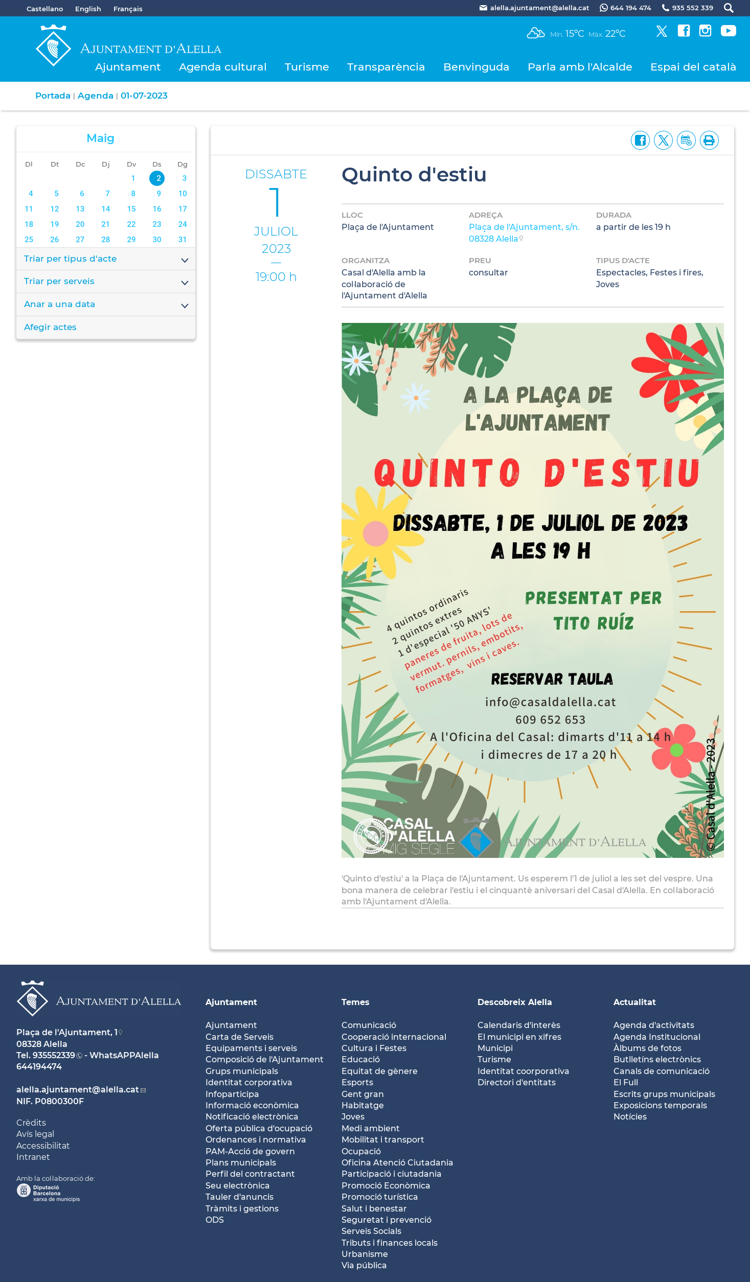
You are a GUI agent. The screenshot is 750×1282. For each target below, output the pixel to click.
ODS (215, 1220)
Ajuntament (128, 66)
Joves (353, 1117)
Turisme (307, 66)
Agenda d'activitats (653, 1025)
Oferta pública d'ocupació (259, 1128)
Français (128, 9)
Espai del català (693, 66)
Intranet (33, 1157)
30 (157, 239)
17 (182, 209)
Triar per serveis (107, 282)
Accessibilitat (43, 1146)
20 (80, 224)
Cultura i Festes (374, 1048)
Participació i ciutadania (392, 1174)
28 (105, 239)
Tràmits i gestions (242, 1209)
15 (131, 209)
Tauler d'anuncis (240, 1197)
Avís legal (35, 1134)
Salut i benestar (374, 1209)
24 (182, 224)
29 (131, 239)
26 (54, 239)
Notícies (630, 1117)
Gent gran (363, 1094)
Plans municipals (241, 1163)
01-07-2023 (144, 95)
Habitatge (363, 1105)
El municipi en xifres (519, 1037)
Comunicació (369, 1025)
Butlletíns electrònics (657, 1059)
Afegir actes (50, 327)
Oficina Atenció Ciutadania (397, 1163)
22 (131, 224)
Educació (361, 1059)
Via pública (364, 1265)
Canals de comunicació (661, 1071)
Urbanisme (365, 1254)
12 (54, 209)
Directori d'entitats (517, 1082)
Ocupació (361, 1151)
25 (29, 239)
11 (29, 209)
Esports (357, 1082)
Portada (53, 95)
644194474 (39, 1066)
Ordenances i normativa (256, 1140)
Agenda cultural (223, 66)
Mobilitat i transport (383, 1140)
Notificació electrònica (252, 1117)
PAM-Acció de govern (250, 1151)
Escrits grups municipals (664, 1094)
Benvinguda (476, 66)
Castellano (45, 9)
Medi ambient (371, 1128)
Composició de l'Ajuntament (265, 1059)
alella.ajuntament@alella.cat (77, 1089)
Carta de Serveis (240, 1037)
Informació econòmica (252, 1105)
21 (105, 224)
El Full (625, 1082)
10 (182, 193)
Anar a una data (107, 305)
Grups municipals (242, 1071)
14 (105, 209)
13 (80, 209)
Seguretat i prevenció (386, 1220)
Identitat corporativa (249, 1082)
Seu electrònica (238, 1186)
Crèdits (31, 1123)
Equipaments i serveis (251, 1048)
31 (182, 239)
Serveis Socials (371, 1231)
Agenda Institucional (656, 1037)
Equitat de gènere (380, 1071)
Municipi (495, 1048)
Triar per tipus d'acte (107, 259)
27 (80, 239)
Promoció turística (380, 1197)
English (88, 9)
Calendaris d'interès (519, 1025)
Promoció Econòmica (386, 1186)
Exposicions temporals (660, 1105)
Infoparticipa (232, 1094)
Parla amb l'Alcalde (580, 66)
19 (54, 224)
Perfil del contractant (250, 1174)
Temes (356, 1002)
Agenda (95, 95)
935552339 (54, 1055)
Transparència (386, 66)
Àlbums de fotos (647, 1048)
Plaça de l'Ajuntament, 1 (67, 1032)
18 (29, 224)
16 (157, 209)
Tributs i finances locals (390, 1243)
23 (157, 224)
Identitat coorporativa (524, 1071)
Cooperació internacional (394, 1037)
